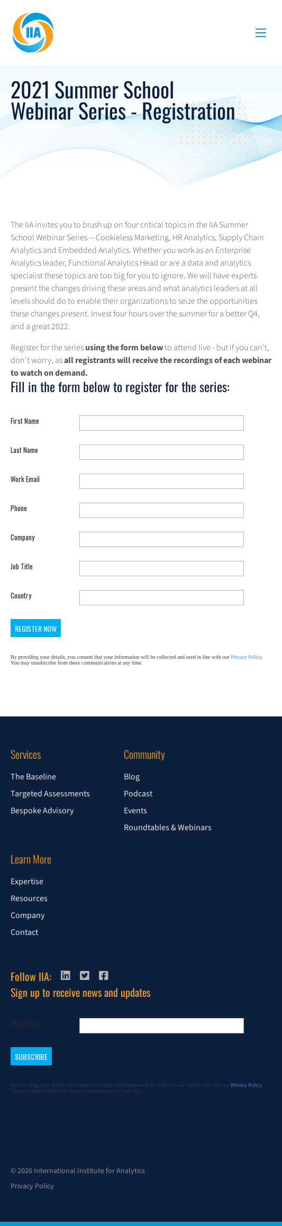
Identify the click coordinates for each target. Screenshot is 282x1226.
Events (135, 810)
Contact (24, 932)
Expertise (27, 881)
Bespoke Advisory (42, 810)
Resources (29, 898)
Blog (132, 777)
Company (27, 915)
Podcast (138, 794)
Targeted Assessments (50, 794)
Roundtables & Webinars (168, 827)
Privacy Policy (32, 1186)
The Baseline (33, 777)
